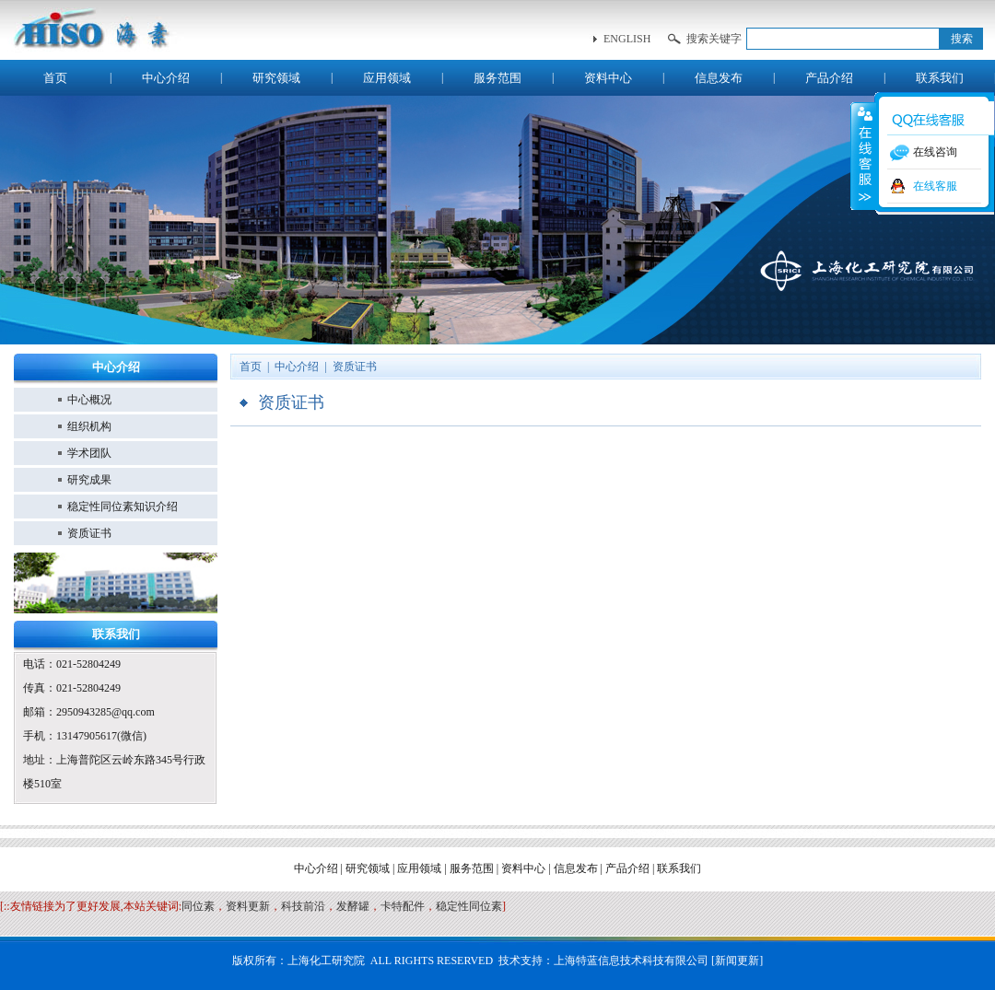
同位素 (198, 906)
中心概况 (89, 399)
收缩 (863, 155)
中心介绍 (166, 78)
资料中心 (608, 78)
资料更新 (248, 906)
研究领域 (276, 78)
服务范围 (497, 78)
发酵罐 (352, 906)
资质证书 (89, 533)
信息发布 (719, 78)
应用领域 (387, 78)
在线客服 (935, 186)
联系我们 (940, 78)
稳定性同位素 (469, 906)
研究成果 (89, 479)
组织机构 (89, 426)
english (626, 38)
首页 (55, 78)
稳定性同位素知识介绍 (122, 506)
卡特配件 (402, 906)
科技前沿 (303, 906)
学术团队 (89, 453)
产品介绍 (829, 78)
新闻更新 (737, 960)
